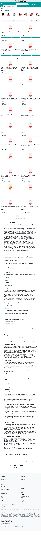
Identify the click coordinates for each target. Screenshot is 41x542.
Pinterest (22, 491)
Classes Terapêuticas (4, 493)
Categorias (2, 490)
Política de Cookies (24, 479)
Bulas (1, 496)
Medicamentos (3, 488)
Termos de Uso (23, 480)
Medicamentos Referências (5, 489)
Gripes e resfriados (3, 6)
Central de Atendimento (4, 480)
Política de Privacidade (24, 478)
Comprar (10, 37)
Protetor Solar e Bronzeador (25, 496)
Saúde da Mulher (30, 6)
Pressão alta (21, 6)
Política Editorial (3, 479)
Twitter (22, 485)
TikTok (22, 492)
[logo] (1, 4)
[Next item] (39, 15)
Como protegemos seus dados (26, 482)
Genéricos (35, 6)
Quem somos (3, 478)
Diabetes (17, 6)
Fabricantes (2, 500)
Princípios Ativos (3, 494)
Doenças (2, 497)
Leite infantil (25, 6)
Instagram (22, 488)
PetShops (22, 500)
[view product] (10, 28)
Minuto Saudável (3, 484)
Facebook (22, 487)
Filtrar (14, 20)
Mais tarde (11, 10)
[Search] (28, 4)
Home (2, 8)
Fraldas (22, 497)
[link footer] (3, 525)
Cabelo (22, 501)
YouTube (22, 489)
